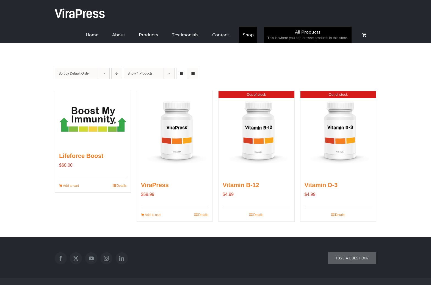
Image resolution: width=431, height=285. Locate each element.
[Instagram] (106, 258)
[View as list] (192, 73)
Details (122, 186)
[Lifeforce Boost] (93, 118)
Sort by (74, 73)
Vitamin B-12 (241, 185)
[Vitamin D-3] (338, 132)
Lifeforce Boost (81, 155)
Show (140, 73)
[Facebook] (61, 258)
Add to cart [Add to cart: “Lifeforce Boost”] (71, 186)
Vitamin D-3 (321, 185)
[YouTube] (91, 258)
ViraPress (155, 185)
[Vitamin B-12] (256, 132)
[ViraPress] (175, 132)
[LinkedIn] (122, 258)
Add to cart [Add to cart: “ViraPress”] (153, 215)
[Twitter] (76, 258)
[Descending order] (116, 73)
